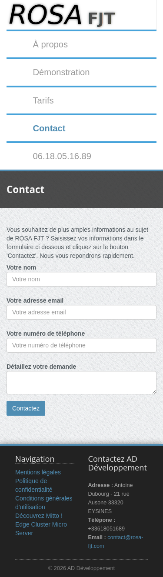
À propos (50, 44)
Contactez (26, 408)
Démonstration (61, 72)
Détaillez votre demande (41, 366)
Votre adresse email (35, 300)
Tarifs (43, 100)
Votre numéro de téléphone (46, 333)
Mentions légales (38, 472)
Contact (49, 128)
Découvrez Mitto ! (39, 515)
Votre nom (21, 267)
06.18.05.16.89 (62, 156)
